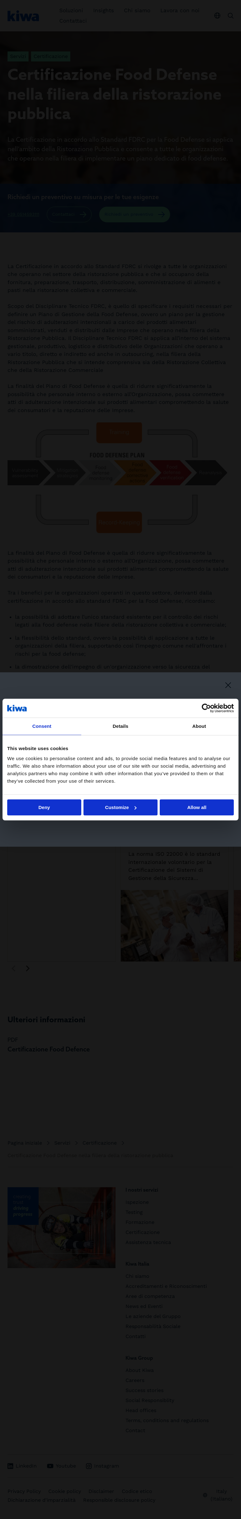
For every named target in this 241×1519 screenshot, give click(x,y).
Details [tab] (120, 726)
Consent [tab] (41, 726)
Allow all (196, 807)
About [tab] (199, 726)
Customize (121, 807)
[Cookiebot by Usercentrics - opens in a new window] (206, 708)
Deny (44, 807)
